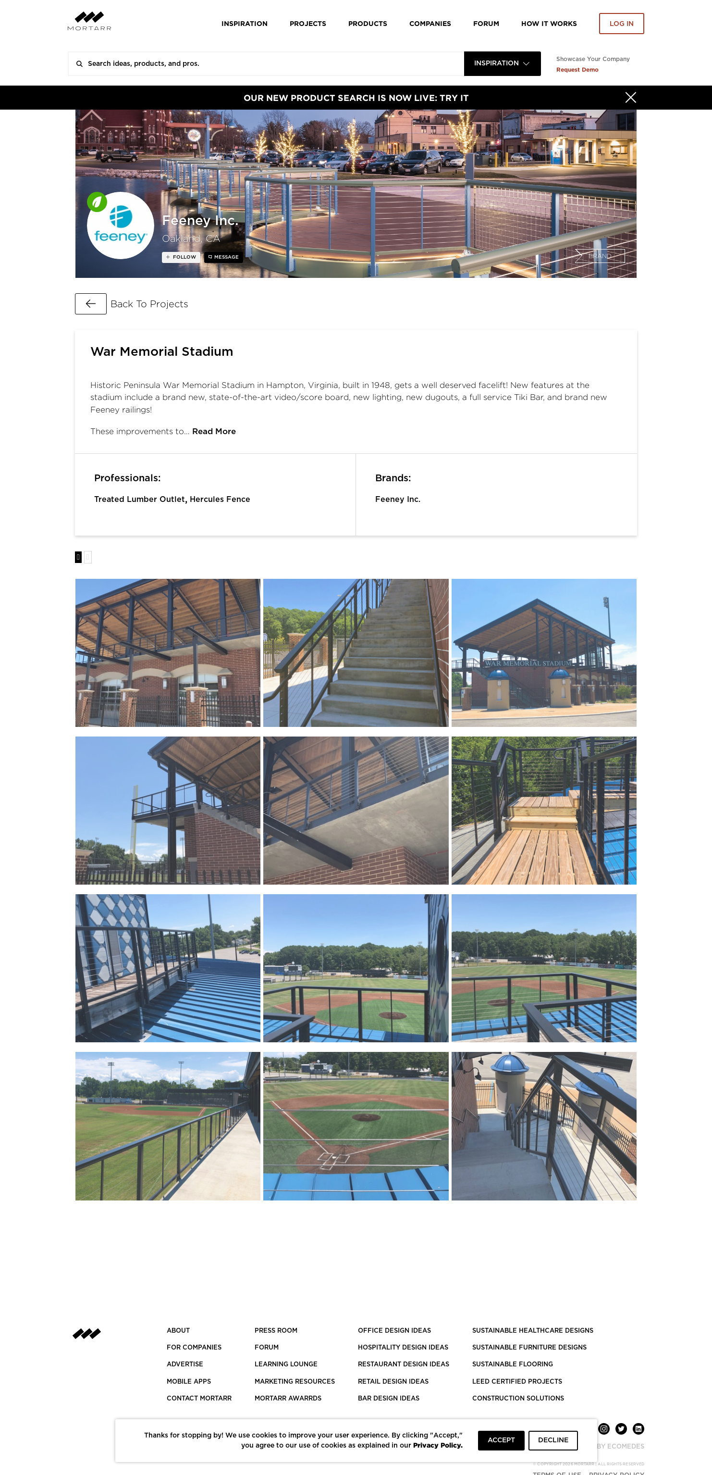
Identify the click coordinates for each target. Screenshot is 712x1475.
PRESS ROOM (276, 1331)
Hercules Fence (220, 499)
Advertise (185, 1365)
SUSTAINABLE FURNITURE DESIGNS (529, 1348)
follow (184, 257)
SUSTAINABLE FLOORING (512, 1365)
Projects (308, 23)
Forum (486, 23)
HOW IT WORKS (549, 23)
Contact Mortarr (199, 1399)
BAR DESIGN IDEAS (388, 1399)
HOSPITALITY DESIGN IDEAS (403, 1348)
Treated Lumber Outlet (139, 499)
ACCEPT (501, 1440)
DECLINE (553, 1440)
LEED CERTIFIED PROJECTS (517, 1382)
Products (367, 23)
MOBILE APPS (189, 1382)
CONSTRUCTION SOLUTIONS (518, 1399)
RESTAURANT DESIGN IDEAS (403, 1365)
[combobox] (502, 63)
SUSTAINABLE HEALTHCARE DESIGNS (532, 1331)
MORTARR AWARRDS (288, 1399)
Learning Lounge (286, 1365)
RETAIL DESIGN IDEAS (393, 1382)
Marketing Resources (295, 1382)
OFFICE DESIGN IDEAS (394, 1331)
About (178, 1331)
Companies (430, 23)
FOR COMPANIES (194, 1348)
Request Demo (577, 69)
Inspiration (244, 23)
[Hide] (630, 98)
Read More (214, 431)
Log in (622, 24)
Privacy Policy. (438, 1445)
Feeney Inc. (397, 499)
